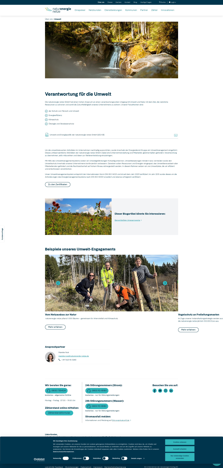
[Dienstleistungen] (113, 10)
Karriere (118, 2)
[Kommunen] (131, 10)
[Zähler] (154, 10)
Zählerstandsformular (59, 413)
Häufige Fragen (146, 2)
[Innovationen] (167, 10)
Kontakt (127, 2)
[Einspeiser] (80, 10)
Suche (162, 2)
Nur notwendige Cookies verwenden (180, 391)
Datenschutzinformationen (63, 386)
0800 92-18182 (99, 406)
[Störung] (217, 461)
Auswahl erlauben (179, 383)
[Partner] (144, 10)
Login (172, 2)
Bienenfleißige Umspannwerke (127, 220)
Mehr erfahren (55, 327)
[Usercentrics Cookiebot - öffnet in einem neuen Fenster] (39, 394)
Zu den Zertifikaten (57, 184)
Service (216, 449)
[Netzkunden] (95, 10)
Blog (135, 2)
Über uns (101, 2)
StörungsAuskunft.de (120, 420)
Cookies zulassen (179, 376)
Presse (110, 2)
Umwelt (57, 19)
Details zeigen (136, 393)
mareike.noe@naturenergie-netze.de (74, 356)
